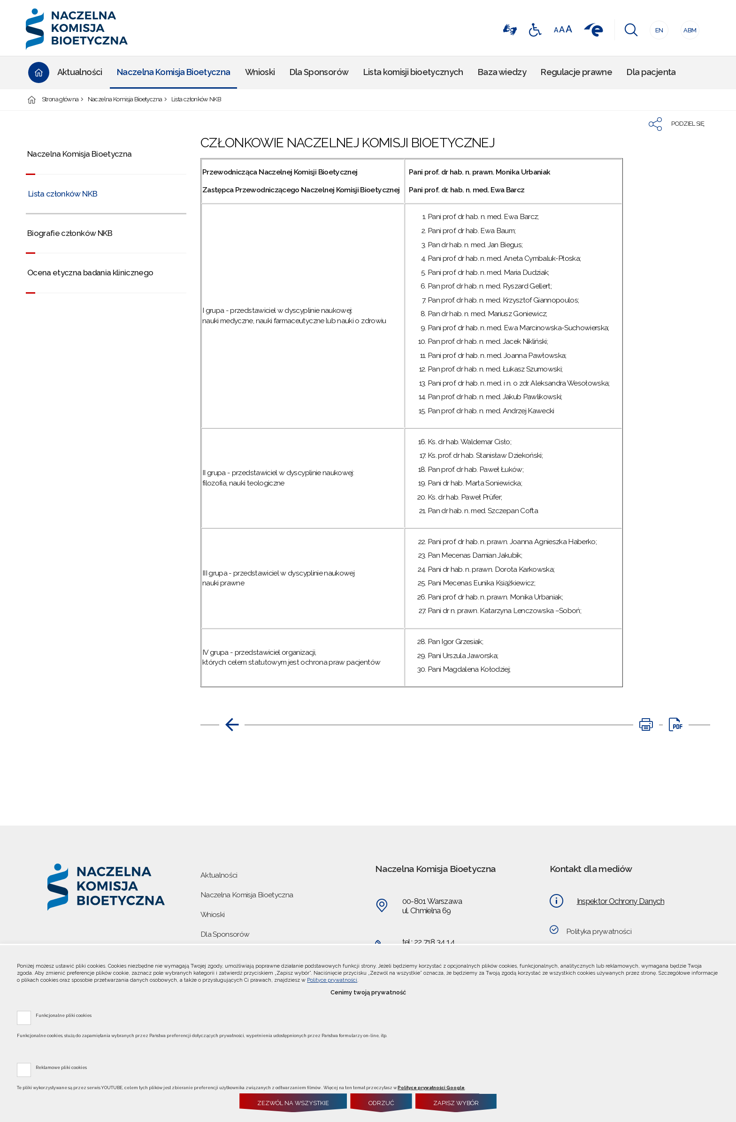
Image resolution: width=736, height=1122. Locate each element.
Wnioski (212, 914)
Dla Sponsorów (225, 934)
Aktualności (219, 875)
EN (656, 27)
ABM (689, 27)
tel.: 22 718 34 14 (428, 942)
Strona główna (60, 100)
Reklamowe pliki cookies (61, 1067)
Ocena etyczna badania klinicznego (90, 272)
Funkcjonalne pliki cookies (64, 1015)
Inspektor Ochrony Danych (620, 901)
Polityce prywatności (332, 980)
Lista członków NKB (196, 100)
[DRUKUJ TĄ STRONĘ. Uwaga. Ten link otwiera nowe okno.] (646, 724)
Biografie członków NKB (70, 233)
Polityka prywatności (598, 931)
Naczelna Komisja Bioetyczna (125, 100)
